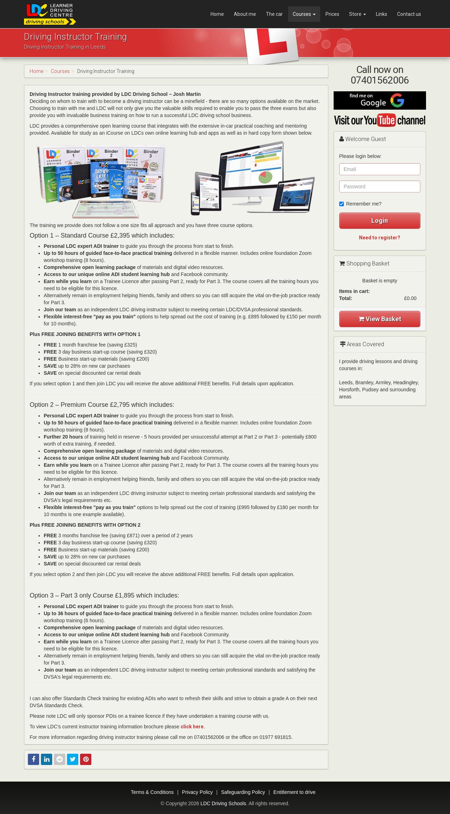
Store (357, 14)
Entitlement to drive (294, 792)
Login (379, 220)
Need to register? (379, 237)
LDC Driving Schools (223, 803)
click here (192, 726)
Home (217, 14)
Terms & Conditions (152, 792)
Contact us (409, 14)
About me (245, 14)
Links (381, 14)
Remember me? (360, 204)
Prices (332, 14)
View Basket (379, 319)
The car (274, 14)
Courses (304, 14)
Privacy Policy (197, 792)
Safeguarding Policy (243, 792)
